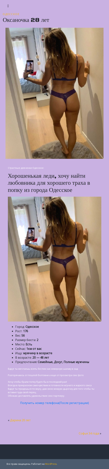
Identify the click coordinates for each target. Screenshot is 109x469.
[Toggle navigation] (8, 6)
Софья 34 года (89, 433)
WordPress (51, 464)
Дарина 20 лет (20, 420)
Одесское (11, 14)
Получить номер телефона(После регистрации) (54, 403)
